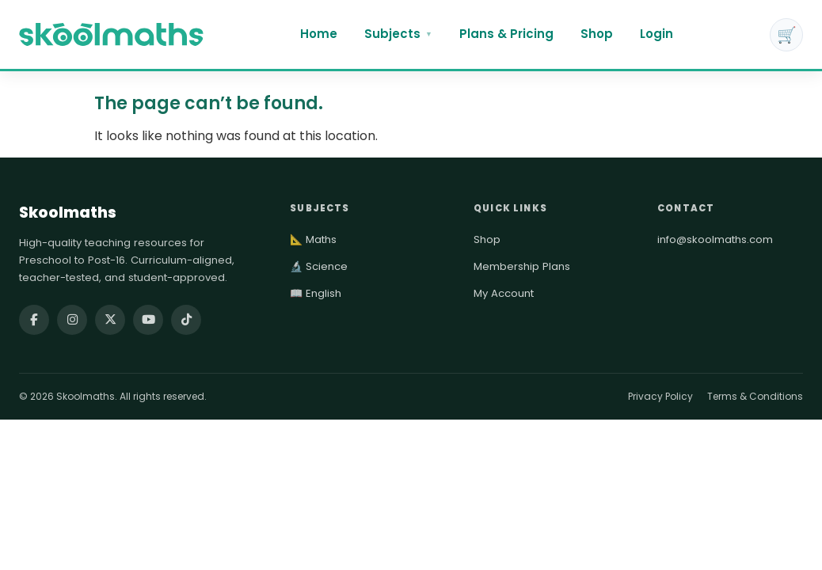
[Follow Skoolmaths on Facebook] (34, 320)
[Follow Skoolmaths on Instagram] (72, 320)
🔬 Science (319, 266)
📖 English (315, 293)
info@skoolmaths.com (715, 239)
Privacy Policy (660, 396)
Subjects (398, 33)
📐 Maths (313, 239)
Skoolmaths (67, 212)
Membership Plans (522, 266)
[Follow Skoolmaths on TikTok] (186, 320)
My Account (504, 293)
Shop (596, 33)
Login (656, 33)
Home (318, 33)
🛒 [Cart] (787, 35)
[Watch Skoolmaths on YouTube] (148, 320)
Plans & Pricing (506, 33)
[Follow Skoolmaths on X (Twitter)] (110, 320)
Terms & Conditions (755, 396)
